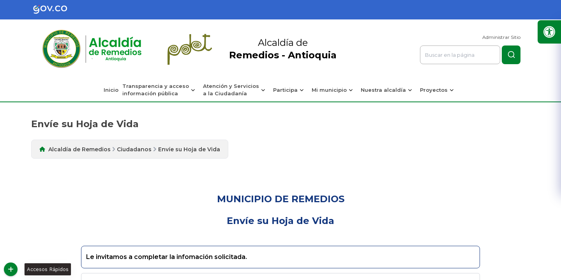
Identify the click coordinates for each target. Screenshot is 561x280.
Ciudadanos (134, 149)
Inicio (111, 90)
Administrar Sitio (501, 37)
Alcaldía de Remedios (79, 149)
